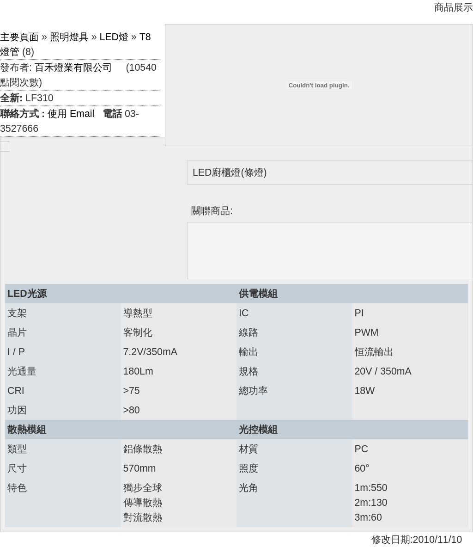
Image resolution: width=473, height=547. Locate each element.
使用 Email (71, 113)
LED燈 (113, 37)
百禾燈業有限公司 (73, 67)
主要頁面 (19, 37)
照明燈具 (69, 37)
